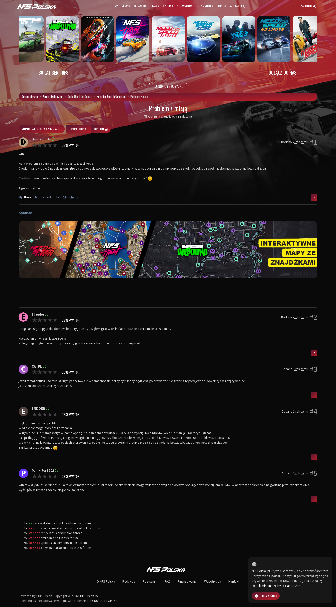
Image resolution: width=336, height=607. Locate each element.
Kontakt (233, 581)
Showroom (184, 5)
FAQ (167, 581)
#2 (313, 317)
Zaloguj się (308, 5)
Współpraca (212, 581)
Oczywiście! (266, 595)
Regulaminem (261, 585)
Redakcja (128, 581)
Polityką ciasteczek (286, 585)
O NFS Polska (106, 581)
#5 (313, 473)
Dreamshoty (204, 5)
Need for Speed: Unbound (111, 96)
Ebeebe (29, 197)
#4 (313, 411)
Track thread (78, 128)
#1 (313, 142)
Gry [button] (115, 5)
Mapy (155, 5)
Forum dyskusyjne (53, 96)
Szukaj (237, 5)
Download (141, 5)
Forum (221, 5)
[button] (41, 249)
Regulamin (150, 581)
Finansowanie (187, 581)
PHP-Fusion (86, 596)
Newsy (126, 5)
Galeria (168, 5)
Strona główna (29, 96)
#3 (313, 369)
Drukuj (101, 128)
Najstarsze (40, 128)
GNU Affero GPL (102, 601)
